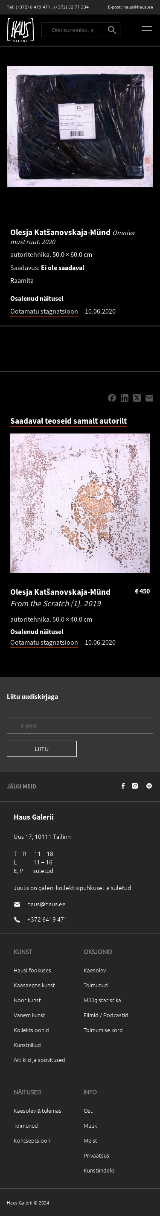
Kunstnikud (27, 1045)
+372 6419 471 (47, 919)
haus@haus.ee (138, 7)
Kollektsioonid (31, 1030)
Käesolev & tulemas (37, 1110)
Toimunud (96, 985)
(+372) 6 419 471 (33, 7)
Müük (90, 1125)
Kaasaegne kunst (34, 985)
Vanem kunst (29, 1015)
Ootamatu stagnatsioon (44, 311)
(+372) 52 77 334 (71, 7)
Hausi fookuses (32, 970)
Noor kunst (27, 1000)
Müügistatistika (102, 1000)
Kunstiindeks (99, 1170)
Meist (90, 1140)
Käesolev (95, 970)
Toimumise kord (103, 1030)
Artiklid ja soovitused (39, 1060)
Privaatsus (96, 1155)
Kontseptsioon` (33, 1140)
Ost (88, 1110)
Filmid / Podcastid (106, 1015)
